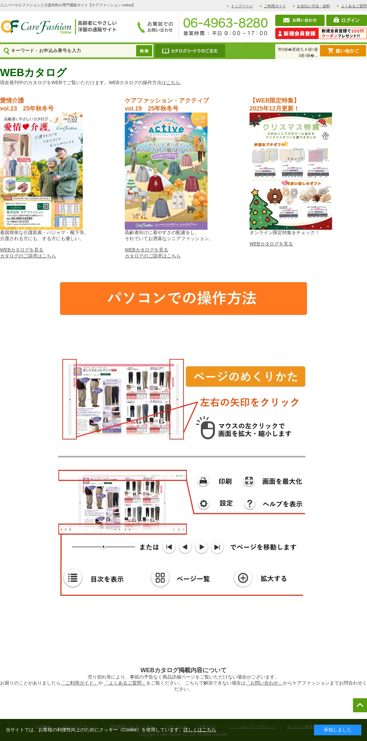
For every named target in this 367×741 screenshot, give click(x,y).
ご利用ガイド (275, 6)
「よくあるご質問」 (125, 683)
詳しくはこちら (200, 729)
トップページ (242, 6)
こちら (173, 82)
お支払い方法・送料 (313, 6)
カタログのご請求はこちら (28, 255)
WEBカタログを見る (21, 249)
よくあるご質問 (354, 6)
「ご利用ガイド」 (79, 683)
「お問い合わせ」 (264, 683)
